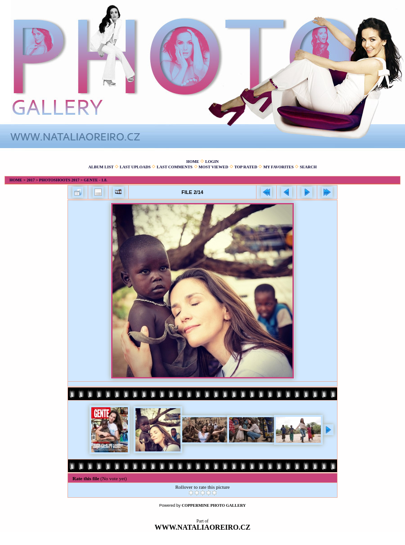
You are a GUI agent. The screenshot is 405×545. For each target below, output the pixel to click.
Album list (100, 167)
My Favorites (278, 167)
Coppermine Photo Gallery (214, 505)
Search (308, 167)
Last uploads (135, 167)
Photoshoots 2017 (59, 180)
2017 (31, 180)
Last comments (175, 167)
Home (192, 161)
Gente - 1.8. (96, 180)
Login (212, 161)
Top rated (245, 167)
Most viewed (213, 167)
